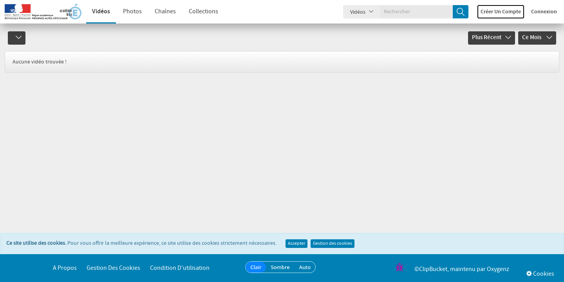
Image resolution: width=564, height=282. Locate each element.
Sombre (280, 267)
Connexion (544, 11)
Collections (203, 11)
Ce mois (537, 38)
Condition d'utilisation (180, 268)
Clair (255, 267)
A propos (65, 268)
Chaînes (165, 11)
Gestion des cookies (332, 243)
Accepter (296, 243)
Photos (132, 11)
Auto (305, 267)
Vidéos (101, 11)
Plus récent (491, 38)
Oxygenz (498, 269)
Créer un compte (501, 11)
